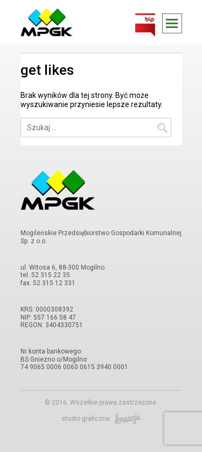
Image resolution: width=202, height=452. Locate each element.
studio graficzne (101, 418)
